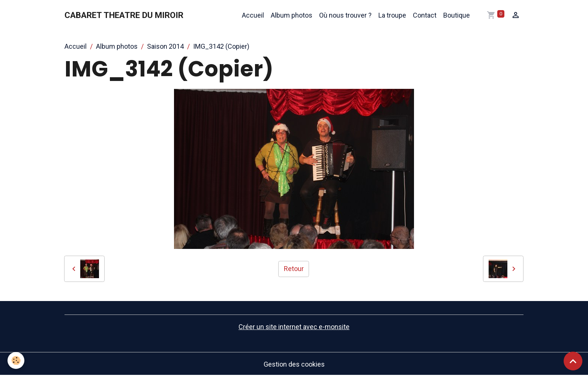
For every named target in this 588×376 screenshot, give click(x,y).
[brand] (123, 15)
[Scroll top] (573, 361)
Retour (294, 269)
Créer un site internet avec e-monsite (294, 327)
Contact (424, 15)
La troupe (392, 15)
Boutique (456, 15)
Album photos (291, 15)
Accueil (253, 15)
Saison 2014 (165, 46)
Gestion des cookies (294, 364)
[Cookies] (16, 360)
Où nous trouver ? (345, 15)
